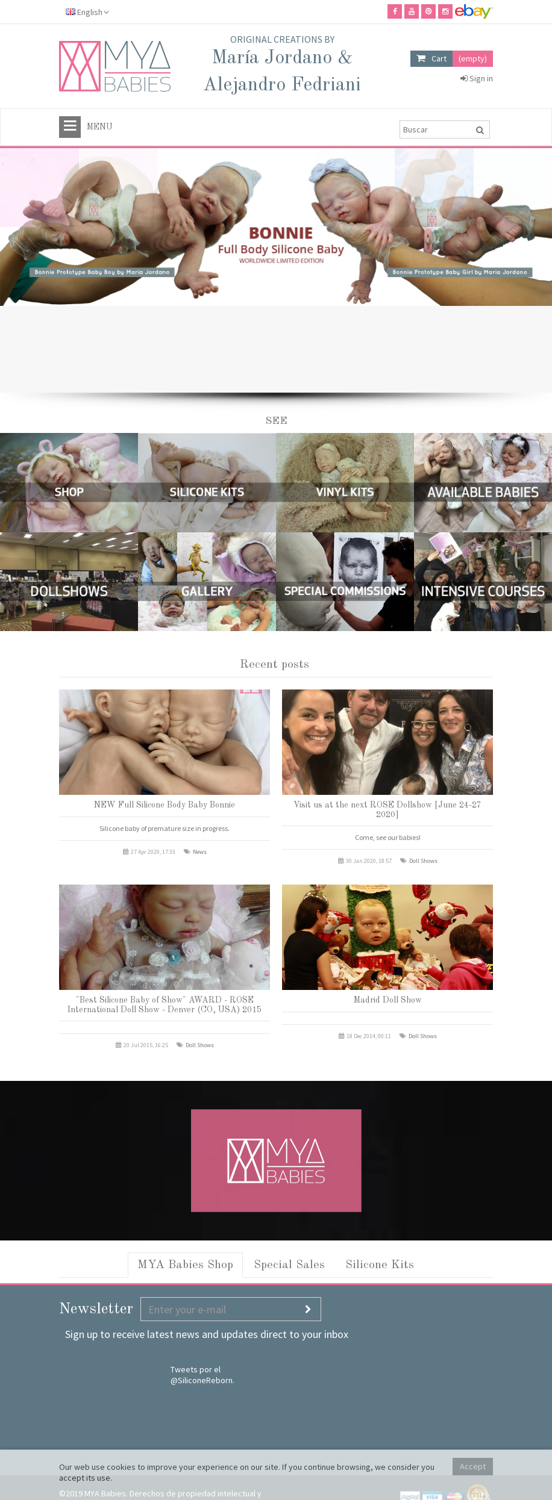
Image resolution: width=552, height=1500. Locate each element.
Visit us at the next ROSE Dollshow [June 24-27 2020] (387, 809)
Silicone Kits (379, 1265)
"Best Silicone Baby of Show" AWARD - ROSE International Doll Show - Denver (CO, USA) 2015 (164, 1004)
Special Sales (289, 1265)
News (200, 852)
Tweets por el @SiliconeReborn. (202, 1375)
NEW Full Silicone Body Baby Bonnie (164, 805)
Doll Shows (423, 861)
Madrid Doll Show (388, 1000)
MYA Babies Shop (185, 1265)
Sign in (476, 78)
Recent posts (274, 665)
